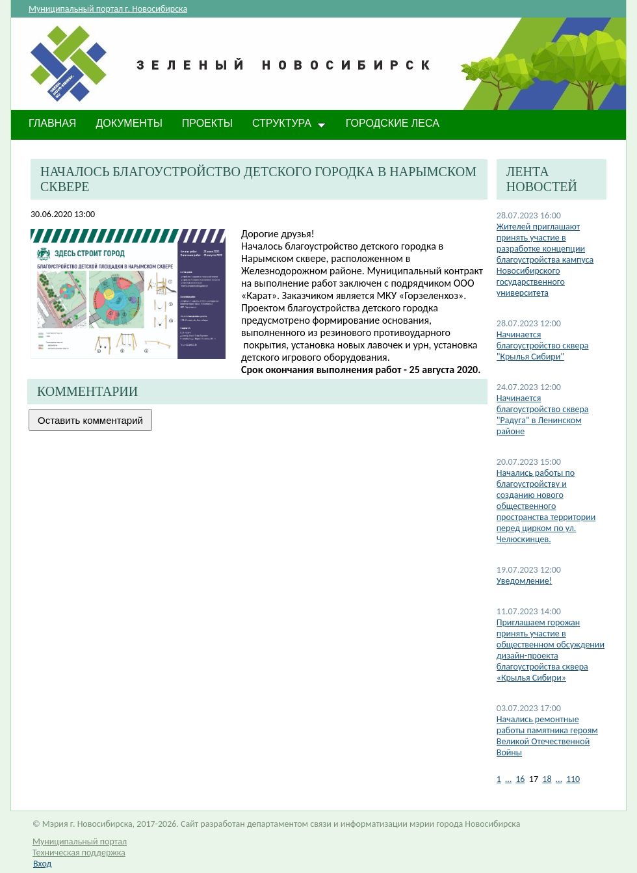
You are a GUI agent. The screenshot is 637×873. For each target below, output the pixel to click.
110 (573, 779)
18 (546, 779)
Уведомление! (524, 580)
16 (520, 779)
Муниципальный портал (79, 841)
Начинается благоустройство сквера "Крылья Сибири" (543, 345)
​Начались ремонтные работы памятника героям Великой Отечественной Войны (547, 736)
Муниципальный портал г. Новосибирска (108, 8)
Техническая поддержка (78, 852)
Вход (42, 863)
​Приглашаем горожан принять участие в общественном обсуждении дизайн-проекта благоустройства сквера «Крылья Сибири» (550, 650)
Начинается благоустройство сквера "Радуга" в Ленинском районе (543, 415)
